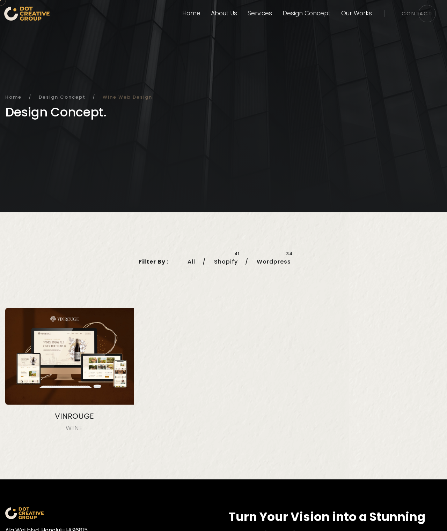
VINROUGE (74, 416)
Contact (417, 13)
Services (260, 13)
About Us (224, 13)
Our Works (356, 13)
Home (191, 13)
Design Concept (307, 13)
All (191, 262)
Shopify (226, 262)
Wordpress (274, 262)
